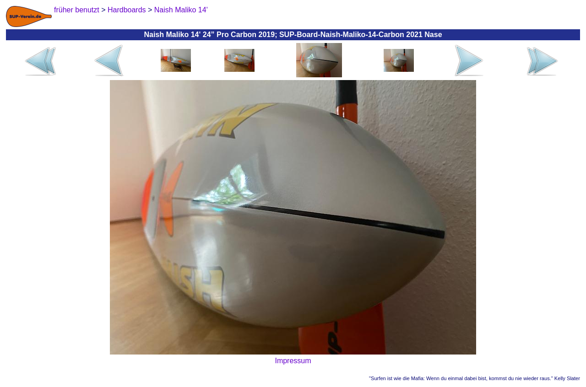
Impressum (293, 361)
